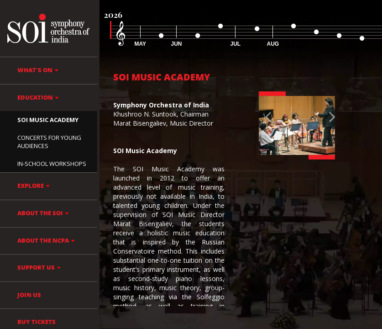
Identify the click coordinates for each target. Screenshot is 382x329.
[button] (264, 125)
